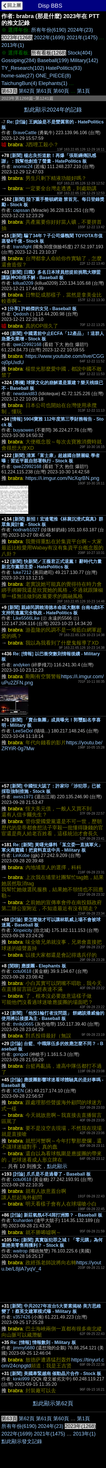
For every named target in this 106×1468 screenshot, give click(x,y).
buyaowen (23, 430)
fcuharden (23, 1220)
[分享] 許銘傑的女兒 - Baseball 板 (42, 308)
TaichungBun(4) (19, 83)
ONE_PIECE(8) (53, 76)
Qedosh (21, 314)
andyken (21, 664)
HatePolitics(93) (64, 68)
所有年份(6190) (48, 30)
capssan (21, 210)
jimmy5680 (24, 1347)
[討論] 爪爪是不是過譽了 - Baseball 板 (52, 1174)
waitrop (20, 1251)
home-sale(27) (17, 76)
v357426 (21, 1317)
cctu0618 (22, 971)
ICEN (18, 1090)
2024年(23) (80, 30)
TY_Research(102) (22, 68)
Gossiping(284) (18, 60)
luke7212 (22, 572)
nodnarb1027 (26, 529)
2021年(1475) (82, 37)
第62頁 (26, 91)
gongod (20, 1054)
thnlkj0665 (23, 1024)
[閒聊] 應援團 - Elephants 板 (37, 966)
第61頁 (44, 91)
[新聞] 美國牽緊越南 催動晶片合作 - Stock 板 (55, 1373)
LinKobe (21, 855)
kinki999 (21, 1378)
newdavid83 (25, 393)
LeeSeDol (23, 730)
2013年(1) (12, 45)
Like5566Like (26, 618)
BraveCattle (25, 132)
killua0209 (23, 283)
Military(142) (84, 60)
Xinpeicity (22, 930)
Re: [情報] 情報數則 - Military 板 (43, 1342)
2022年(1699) (49, 37)
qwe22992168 (27, 344)
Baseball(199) (53, 60)
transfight (22, 246)
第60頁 (61, 91)
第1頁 (83, 91)
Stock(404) (80, 53)
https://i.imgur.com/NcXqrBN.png (62, 478)
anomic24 (23, 166)
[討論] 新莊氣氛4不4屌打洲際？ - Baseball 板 (56, 1215)
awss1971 (23, 796)
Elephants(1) (52, 83)
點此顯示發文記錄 (21, 1441)
